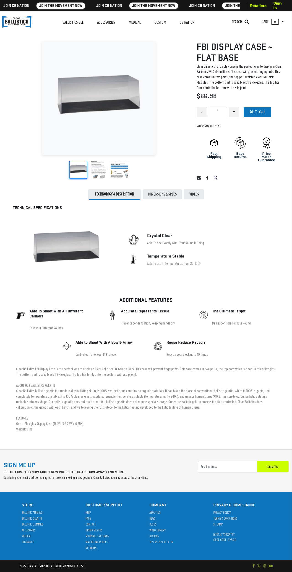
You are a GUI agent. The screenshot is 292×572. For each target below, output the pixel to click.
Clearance (28, 542)
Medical (26, 536)
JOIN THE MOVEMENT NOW (44, 6)
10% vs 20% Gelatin (161, 542)
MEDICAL (135, 22)
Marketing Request (97, 542)
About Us (154, 512)
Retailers (258, 5)
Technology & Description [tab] (114, 194)
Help (88, 512)
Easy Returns (240, 155)
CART (273, 22)
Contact (91, 524)
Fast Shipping (214, 155)
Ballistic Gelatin (32, 518)
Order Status (94, 530)
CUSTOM (160, 22)
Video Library (157, 530)
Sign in (277, 5)
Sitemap (218, 524)
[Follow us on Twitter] (259, 566)
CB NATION (187, 22)
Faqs (88, 518)
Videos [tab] (194, 194)
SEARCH (240, 21)
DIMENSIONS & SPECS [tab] (162, 194)
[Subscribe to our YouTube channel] (271, 566)
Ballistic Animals (32, 512)
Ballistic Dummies (32, 524)
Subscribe (272, 467)
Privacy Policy (222, 512)
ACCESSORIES (106, 22)
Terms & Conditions (225, 518)
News (152, 518)
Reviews (154, 536)
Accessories (28, 530)
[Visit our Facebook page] (254, 566)
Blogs (152, 524)
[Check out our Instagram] (264, 566)
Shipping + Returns (97, 536)
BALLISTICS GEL (73, 22)
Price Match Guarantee (266, 157)
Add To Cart (257, 112)
